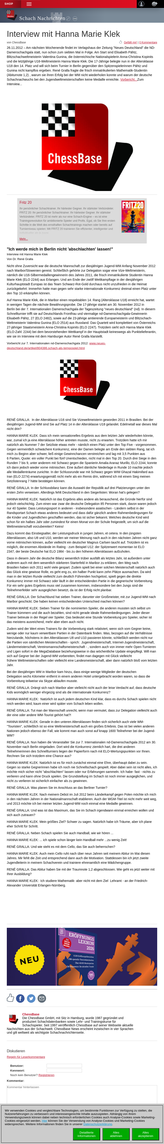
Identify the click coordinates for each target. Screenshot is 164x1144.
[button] (29, 4)
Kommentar (15, 1080)
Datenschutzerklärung (97, 1124)
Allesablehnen (116, 1134)
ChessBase (31, 1014)
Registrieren (46, 1075)
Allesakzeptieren (145, 1134)
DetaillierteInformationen (86, 1134)
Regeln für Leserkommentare (26, 1057)
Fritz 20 (26, 202)
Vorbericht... (128, 79)
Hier (44, 1120)
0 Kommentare (148, 42)
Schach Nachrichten (42, 18)
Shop (9, 3)
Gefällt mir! (130, 42)
